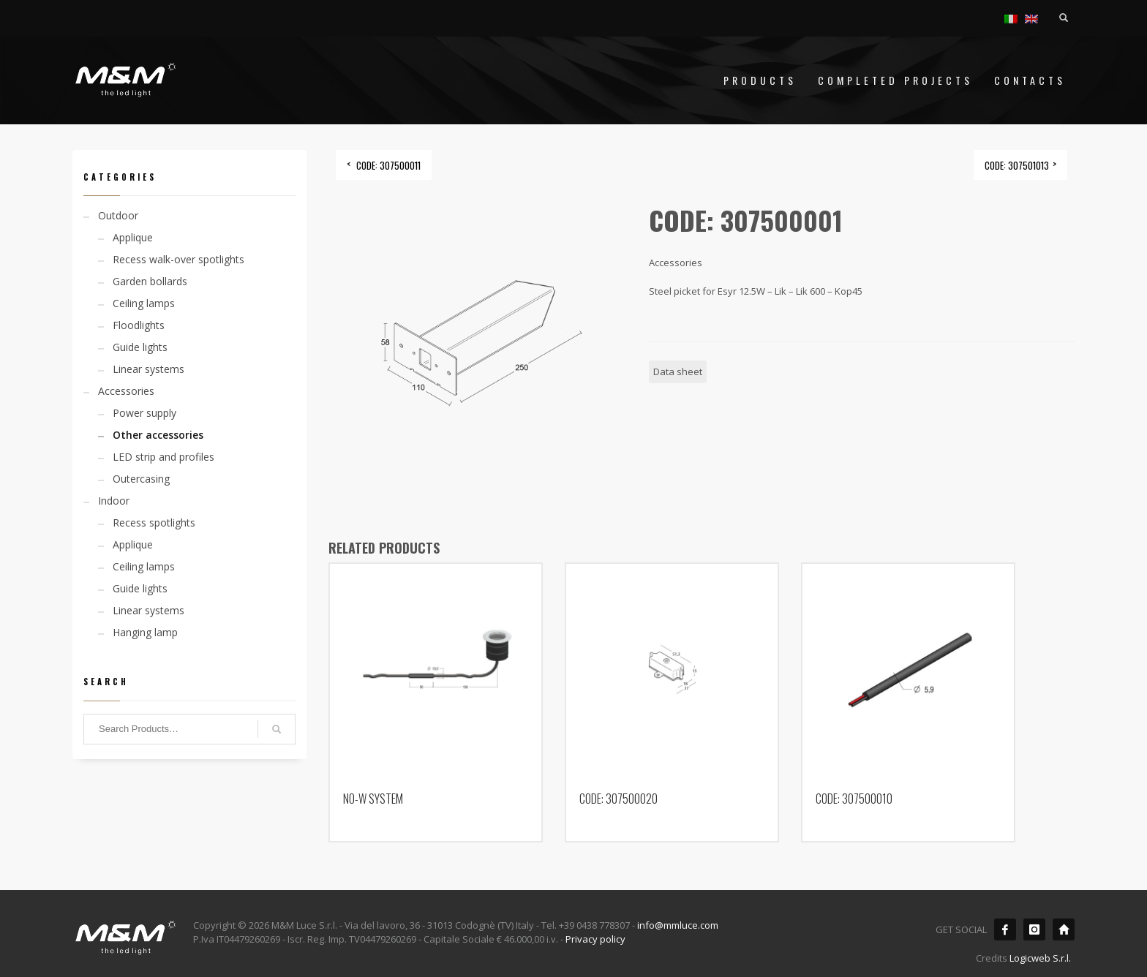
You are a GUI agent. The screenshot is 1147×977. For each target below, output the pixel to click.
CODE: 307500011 (388, 165)
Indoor (113, 501)
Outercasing (141, 479)
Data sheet (677, 371)
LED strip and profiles (163, 457)
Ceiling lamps (144, 303)
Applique (133, 237)
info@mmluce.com (677, 925)
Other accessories (158, 435)
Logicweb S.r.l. (1040, 958)
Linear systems (148, 369)
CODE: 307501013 (1017, 165)
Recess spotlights (154, 522)
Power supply (144, 413)
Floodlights (139, 325)
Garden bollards (150, 281)
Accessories (126, 391)
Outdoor (118, 215)
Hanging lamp (145, 632)
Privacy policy (595, 939)
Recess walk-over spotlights (178, 259)
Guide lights (140, 347)
